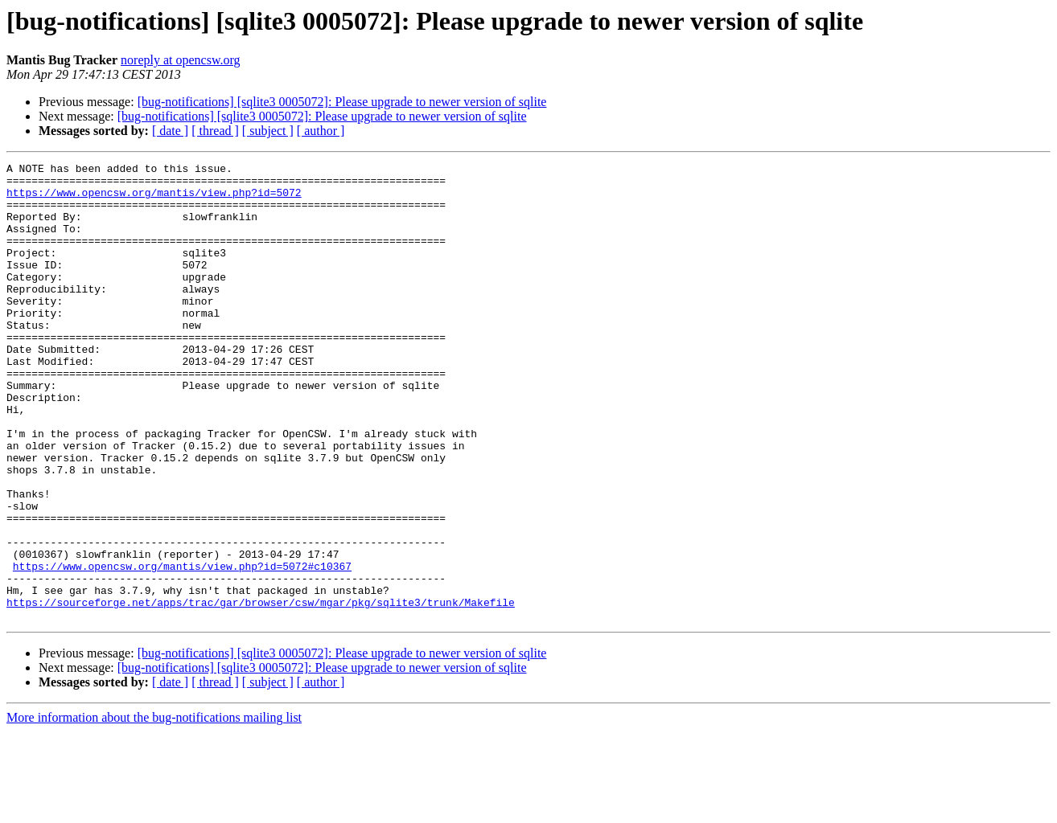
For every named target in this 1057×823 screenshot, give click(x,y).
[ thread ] (215, 130)
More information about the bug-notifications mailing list (154, 809)
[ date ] (170, 130)
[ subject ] (268, 130)
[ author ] (321, 130)
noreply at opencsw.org (180, 60)
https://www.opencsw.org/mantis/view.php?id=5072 (154, 199)
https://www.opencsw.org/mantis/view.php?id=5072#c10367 (182, 648)
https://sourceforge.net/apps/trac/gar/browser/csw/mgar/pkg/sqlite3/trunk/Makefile (260, 691)
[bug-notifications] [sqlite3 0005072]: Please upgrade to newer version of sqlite (342, 102)
